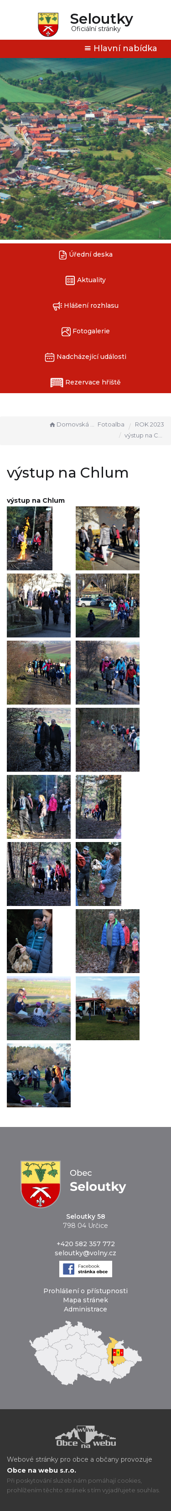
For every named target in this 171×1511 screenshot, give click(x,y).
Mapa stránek (85, 1300)
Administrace (85, 1309)
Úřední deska (86, 255)
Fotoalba (111, 424)
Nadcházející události (85, 357)
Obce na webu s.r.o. (41, 1470)
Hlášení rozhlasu (85, 306)
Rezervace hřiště (85, 383)
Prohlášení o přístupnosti (85, 1291)
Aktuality (85, 280)
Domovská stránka (72, 424)
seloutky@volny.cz (85, 1253)
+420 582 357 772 (86, 1244)
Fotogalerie (86, 332)
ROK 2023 (149, 424)
